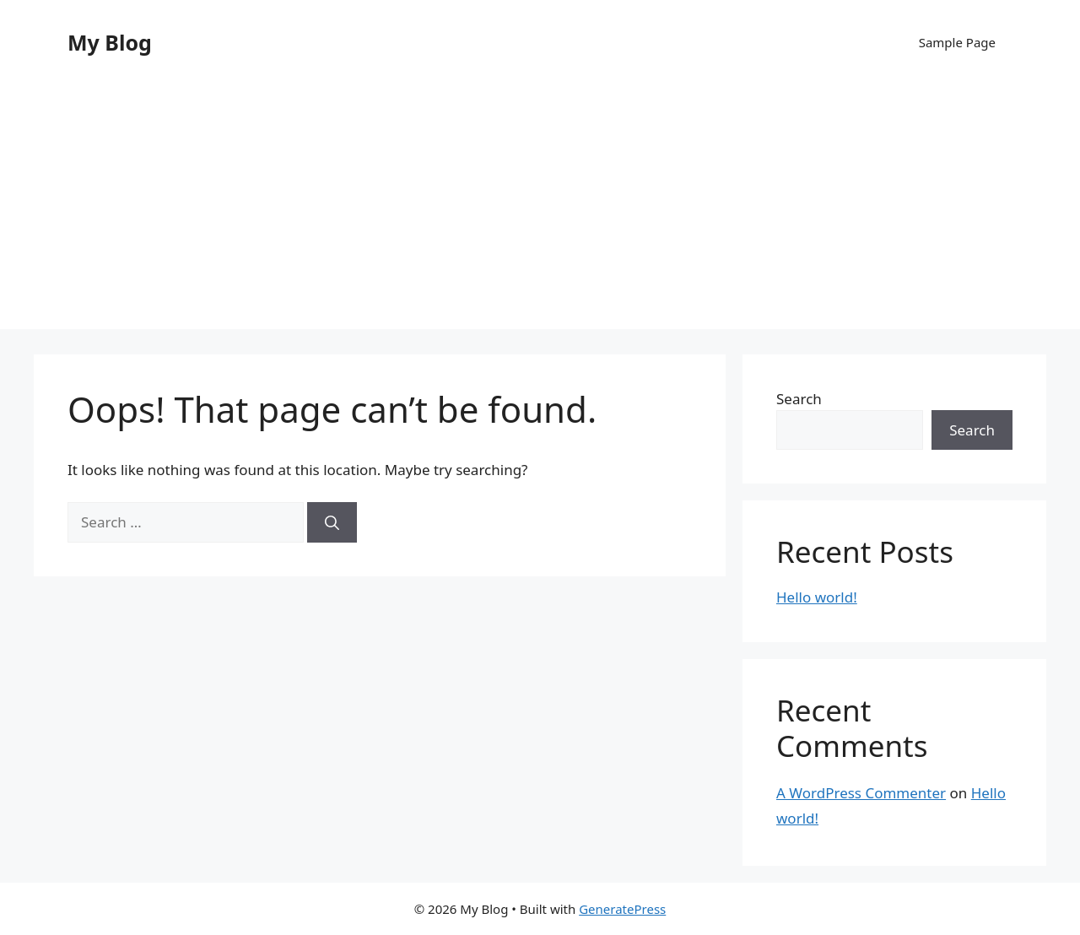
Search (799, 398)
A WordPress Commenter (861, 793)
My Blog (110, 42)
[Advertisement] (540, 211)
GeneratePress (622, 908)
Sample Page (957, 42)
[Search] (332, 522)
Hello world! (816, 597)
